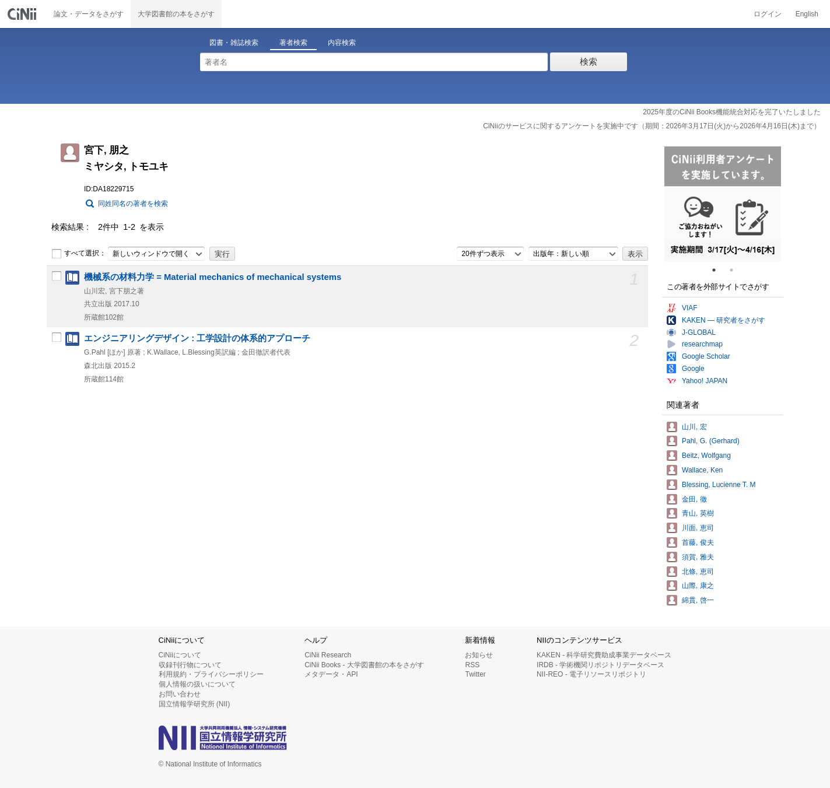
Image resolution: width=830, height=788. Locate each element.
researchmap (702, 344)
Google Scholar (706, 356)
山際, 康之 (698, 586)
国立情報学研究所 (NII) (194, 704)
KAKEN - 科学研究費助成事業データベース (604, 655)
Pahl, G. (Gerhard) (711, 441)
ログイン (768, 14)
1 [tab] (718, 270)
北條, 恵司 (698, 572)
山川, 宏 (694, 427)
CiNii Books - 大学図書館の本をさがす (364, 665)
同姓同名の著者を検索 (133, 203)
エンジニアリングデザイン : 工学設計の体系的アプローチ (197, 338)
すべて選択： (78, 253)
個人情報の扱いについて (197, 684)
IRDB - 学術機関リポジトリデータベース (600, 665)
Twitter (475, 674)
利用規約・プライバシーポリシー (211, 674)
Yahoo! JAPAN (704, 381)
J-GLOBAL (699, 332)
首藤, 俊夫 (698, 542)
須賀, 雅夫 (698, 557)
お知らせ (479, 655)
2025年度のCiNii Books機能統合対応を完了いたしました (732, 112)
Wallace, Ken (702, 470)
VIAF (690, 308)
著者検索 (293, 42)
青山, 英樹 (698, 513)
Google (693, 369)
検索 (588, 61)
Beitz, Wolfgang (706, 455)
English (807, 14)
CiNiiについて (180, 655)
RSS (472, 665)
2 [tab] (736, 270)
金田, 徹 (694, 499)
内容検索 (342, 42)
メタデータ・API (331, 674)
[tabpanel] (723, 204)
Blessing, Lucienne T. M (719, 485)
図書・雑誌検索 (233, 42)
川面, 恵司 (698, 528)
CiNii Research (327, 655)
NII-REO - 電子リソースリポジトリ (591, 674)
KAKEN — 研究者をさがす (723, 320)
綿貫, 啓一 (698, 600)
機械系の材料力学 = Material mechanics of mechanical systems (212, 277)
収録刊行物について (190, 665)
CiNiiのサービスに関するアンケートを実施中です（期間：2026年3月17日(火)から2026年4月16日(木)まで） (652, 126)
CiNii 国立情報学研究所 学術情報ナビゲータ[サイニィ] (23, 14)
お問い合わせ (180, 694)
